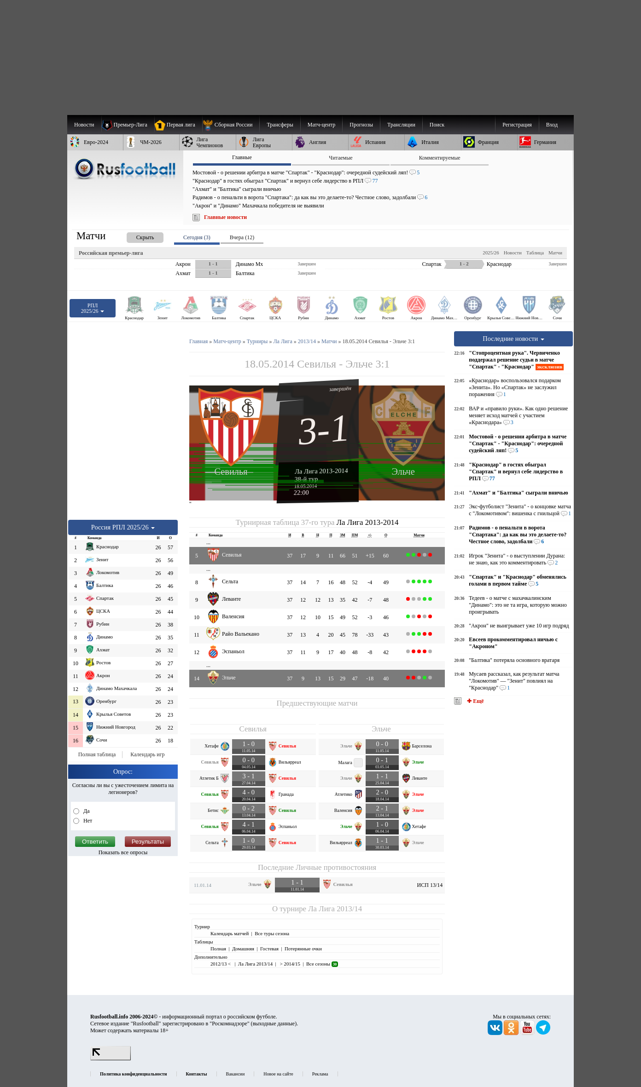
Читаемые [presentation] (340, 158)
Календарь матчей (229, 933)
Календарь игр (147, 754)
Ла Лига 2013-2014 (321, 470)
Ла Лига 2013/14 (335, 908)
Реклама (320, 1073)
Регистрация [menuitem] (517, 124)
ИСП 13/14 (430, 885)
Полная (218, 948)
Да (86, 811)
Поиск (437, 124)
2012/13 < (221, 963)
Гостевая (269, 948)
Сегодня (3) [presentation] (196, 237)
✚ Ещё (475, 701)
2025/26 (491, 252)
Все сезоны (322, 963)
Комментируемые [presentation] (439, 158)
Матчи (555, 252)
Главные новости (225, 217)
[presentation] (135, 236)
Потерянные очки (303, 948)
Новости (513, 252)
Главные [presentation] (242, 157)
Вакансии (235, 1073)
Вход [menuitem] (552, 124)
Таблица (535, 252)
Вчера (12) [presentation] (242, 237)
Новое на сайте (278, 1073)
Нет (87, 820)
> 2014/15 (289, 963)
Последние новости (513, 338)
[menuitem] (231, 124)
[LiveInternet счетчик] (110, 1058)
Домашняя (243, 948)
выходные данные (274, 1023)
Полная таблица (97, 754)
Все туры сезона (272, 933)
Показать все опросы (123, 852)
